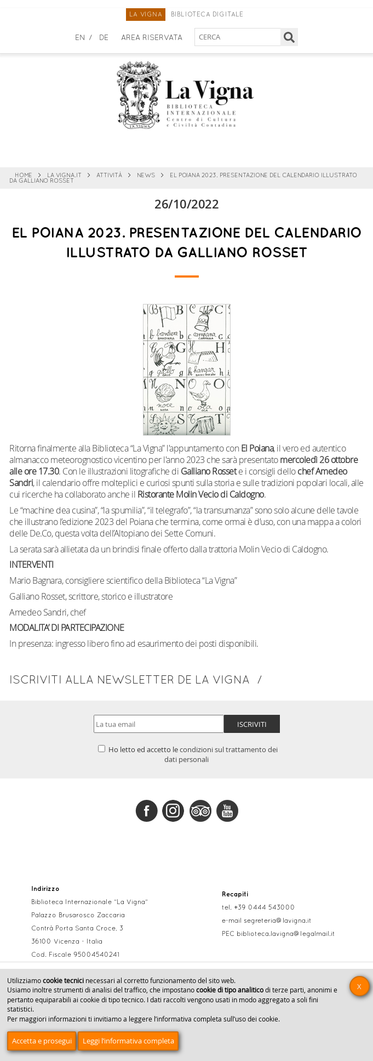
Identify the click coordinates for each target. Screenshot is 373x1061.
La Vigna (145, 15)
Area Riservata (151, 38)
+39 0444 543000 (264, 908)
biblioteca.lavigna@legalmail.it (286, 934)
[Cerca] (289, 37)
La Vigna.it (64, 175)
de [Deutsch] (103, 38)
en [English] (80, 38)
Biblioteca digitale (207, 15)
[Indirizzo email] (159, 724)
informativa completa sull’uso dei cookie (217, 1019)
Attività (109, 175)
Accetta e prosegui (42, 1041)
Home (23, 175)
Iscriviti (252, 724)
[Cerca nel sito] (238, 37)
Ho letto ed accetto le (188, 754)
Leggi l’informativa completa (128, 1041)
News (146, 175)
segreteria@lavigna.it (278, 921)
